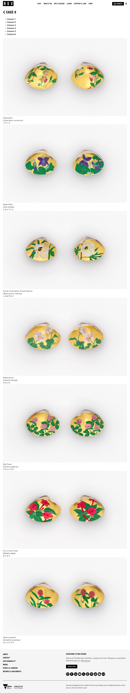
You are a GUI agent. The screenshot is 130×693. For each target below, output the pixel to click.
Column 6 (11, 34)
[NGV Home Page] (8, 3)
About (5, 654)
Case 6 (9, 12)
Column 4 (11, 28)
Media (5, 665)
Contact (6, 658)
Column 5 (11, 31)
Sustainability (9, 661)
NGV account (85, 661)
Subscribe (72, 667)
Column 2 (11, 22)
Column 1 (11, 19)
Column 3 (11, 25)
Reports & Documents (12, 671)
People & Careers (10, 668)
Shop (91, 4)
